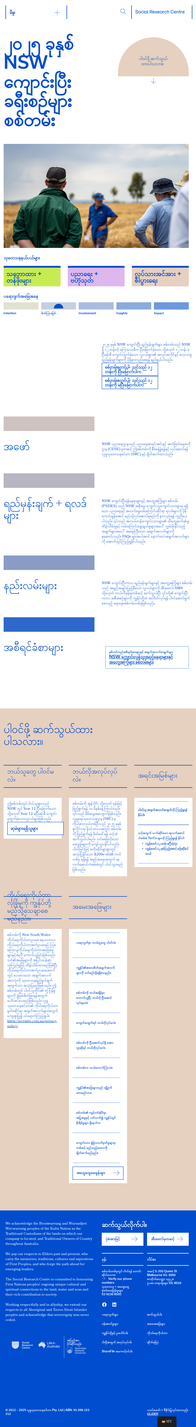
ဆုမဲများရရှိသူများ (24, 828)
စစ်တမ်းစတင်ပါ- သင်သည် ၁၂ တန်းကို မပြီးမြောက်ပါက (128, 382)
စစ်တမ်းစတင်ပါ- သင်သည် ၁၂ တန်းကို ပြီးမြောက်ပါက (128, 369)
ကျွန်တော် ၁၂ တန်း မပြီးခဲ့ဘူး (161, 843)
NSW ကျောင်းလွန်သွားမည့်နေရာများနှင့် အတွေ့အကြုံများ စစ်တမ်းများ (141, 659)
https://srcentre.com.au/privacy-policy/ (32, 1024)
